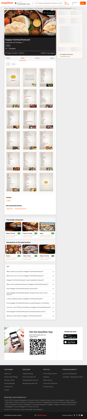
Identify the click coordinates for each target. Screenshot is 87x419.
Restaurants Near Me (30, 383)
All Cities (35, 406)
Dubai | (48, 400)
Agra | (72, 400)
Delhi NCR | (8, 400)
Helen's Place (27, 256)
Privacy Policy (48, 387)
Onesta (8, 256)
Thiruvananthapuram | (39, 404)
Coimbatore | (31, 402)
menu (22, 58)
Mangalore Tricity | (26, 407)
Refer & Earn (47, 380)
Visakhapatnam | (48, 402)
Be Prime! (67, 3)
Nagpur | (50, 404)
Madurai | (63, 404)
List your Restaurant (69, 374)
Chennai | (31, 400)
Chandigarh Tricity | (11, 407)
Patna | (56, 402)
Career (6, 390)
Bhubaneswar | (72, 402)
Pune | (37, 400)
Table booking (28, 374)
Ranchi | (39, 402)
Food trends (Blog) (11, 377)
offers (8, 58)
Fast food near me (29, 377)
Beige (41, 233)
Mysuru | (21, 404)
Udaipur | (57, 404)
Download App (9, 383)
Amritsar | (63, 402)
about (52, 58)
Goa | (53, 400)
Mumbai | (16, 400)
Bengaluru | (24, 400)
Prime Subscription (50, 374)
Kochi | (23, 402)
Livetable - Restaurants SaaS (72, 377)
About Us (7, 374)
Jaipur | (67, 400)
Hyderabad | (8, 402)
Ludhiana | (14, 404)
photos (37, 58)
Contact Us (74, 3)
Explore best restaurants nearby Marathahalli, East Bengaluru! (23, 409)
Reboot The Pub (10, 233)
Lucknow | (17, 402)
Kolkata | (42, 400)
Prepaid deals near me (30, 380)
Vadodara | (27, 404)
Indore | (7, 404)
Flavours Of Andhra (28, 233)
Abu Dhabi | (71, 404)
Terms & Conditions (50, 383)
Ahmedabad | (60, 400)
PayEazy (46, 377)
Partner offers (9, 380)
